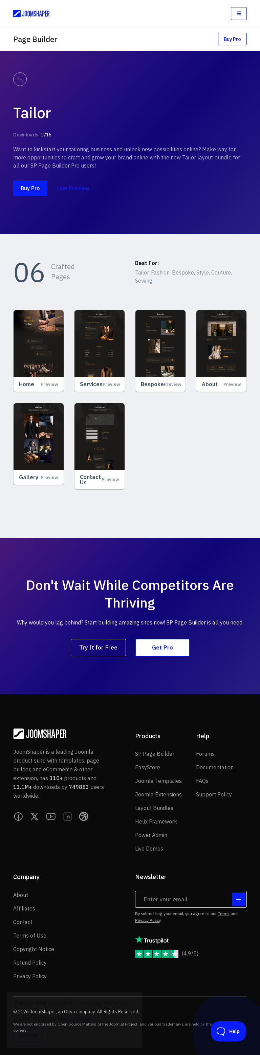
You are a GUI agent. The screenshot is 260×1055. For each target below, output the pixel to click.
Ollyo (69, 1012)
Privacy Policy (147, 920)
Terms (224, 913)
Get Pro (162, 647)
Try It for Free (98, 647)
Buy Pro (232, 39)
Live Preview (73, 188)
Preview (49, 384)
